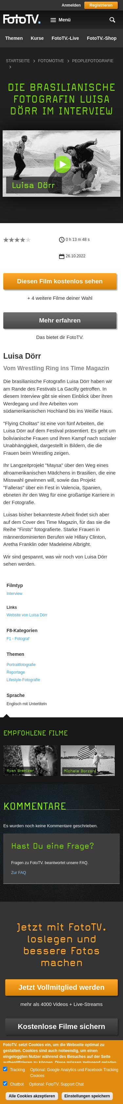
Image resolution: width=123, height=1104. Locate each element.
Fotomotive (51, 61)
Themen (14, 38)
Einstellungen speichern (87, 1096)
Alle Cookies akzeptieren (32, 1096)
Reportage (16, 672)
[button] (62, 164)
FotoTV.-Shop (101, 38)
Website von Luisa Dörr (27, 615)
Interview (14, 593)
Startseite (18, 61)
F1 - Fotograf (18, 638)
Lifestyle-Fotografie (23, 680)
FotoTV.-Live (65, 38)
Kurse (37, 38)
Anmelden (71, 5)
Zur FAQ (18, 872)
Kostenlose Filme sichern (61, 1026)
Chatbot (17, 1084)
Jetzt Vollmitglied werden (61, 987)
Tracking (17, 1069)
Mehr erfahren (60, 320)
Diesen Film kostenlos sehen (60, 281)
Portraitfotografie (21, 664)
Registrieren (101, 5)
